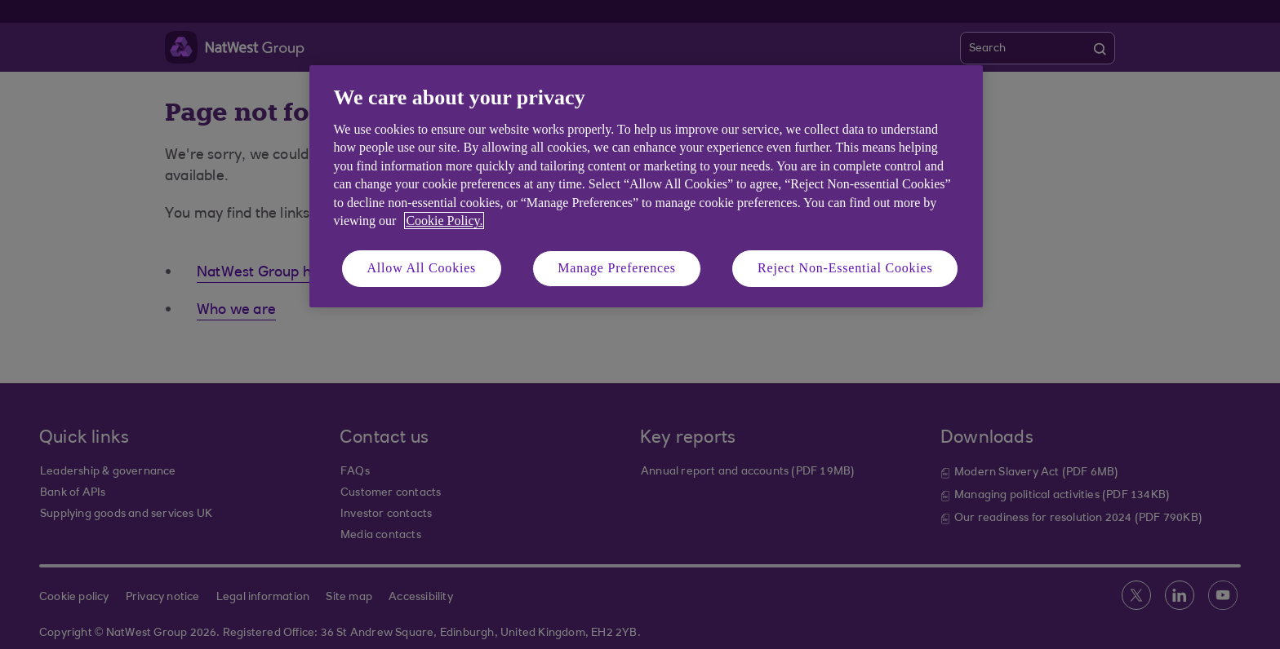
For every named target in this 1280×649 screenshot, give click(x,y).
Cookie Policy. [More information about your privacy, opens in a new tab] (444, 220)
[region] (646, 186)
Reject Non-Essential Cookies (845, 268)
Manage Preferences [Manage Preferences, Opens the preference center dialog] (617, 268)
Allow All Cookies (422, 268)
